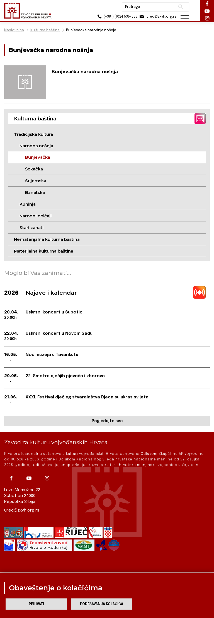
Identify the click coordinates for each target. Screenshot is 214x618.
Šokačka (34, 169)
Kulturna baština (45, 30)
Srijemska (35, 180)
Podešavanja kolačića (101, 604)
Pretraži (180, 7)
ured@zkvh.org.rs (21, 510)
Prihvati (36, 604)
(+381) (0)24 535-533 (116, 16)
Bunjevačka (37, 157)
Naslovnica (14, 30)
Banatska (35, 192)
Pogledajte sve (107, 421)
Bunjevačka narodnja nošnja (91, 30)
